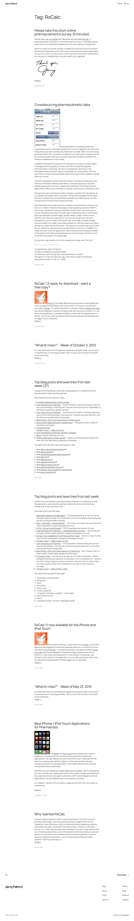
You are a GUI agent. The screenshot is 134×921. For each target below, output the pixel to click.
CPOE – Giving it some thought (48, 528)
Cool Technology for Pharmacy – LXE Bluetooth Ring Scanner (60, 531)
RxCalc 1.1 (86, 644)
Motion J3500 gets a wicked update (50, 438)
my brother (53, 39)
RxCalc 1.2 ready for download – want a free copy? (62, 285)
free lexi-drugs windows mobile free (55, 469)
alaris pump (45, 459)
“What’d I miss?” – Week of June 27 (50, 430)
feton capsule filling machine (52, 449)
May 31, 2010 (38, 606)
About (38, 435)
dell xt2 (43, 457)
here (40, 318)
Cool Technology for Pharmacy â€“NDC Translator (56, 432)
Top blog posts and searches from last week (66, 496)
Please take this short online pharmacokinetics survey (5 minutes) (61, 32)
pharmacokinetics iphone (51, 467)
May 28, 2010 (38, 705)
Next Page (123, 874)
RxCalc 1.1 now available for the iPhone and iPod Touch (58, 536)
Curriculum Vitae (43, 427)
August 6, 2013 (39, 265)
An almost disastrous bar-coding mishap (52, 402)
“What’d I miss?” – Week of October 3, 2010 (65, 345)
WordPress (125, 915)
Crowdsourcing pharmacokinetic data (62, 105)
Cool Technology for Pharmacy (48, 405)
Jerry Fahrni (11, 3)
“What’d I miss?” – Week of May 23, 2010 (52, 541)
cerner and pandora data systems (54, 454)
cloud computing (47, 472)
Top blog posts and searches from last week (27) (62, 384)
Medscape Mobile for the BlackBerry (51, 515)
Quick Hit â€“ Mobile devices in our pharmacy (54, 422)
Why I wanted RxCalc (49, 814)
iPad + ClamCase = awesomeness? (50, 523)
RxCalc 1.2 (51, 303)
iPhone (56, 753)
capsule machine (47, 462)
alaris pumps (45, 452)
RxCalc (86, 39)
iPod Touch (67, 753)
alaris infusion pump (48, 464)
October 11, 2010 (39, 326)
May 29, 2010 (38, 668)
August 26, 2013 (39, 86)
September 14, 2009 (40, 795)
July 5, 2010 (38, 477)
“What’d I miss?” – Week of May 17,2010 (51, 569)
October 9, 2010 (39, 363)
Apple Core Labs (93, 308)
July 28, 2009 (38, 847)
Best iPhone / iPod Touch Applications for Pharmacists (58, 420)
